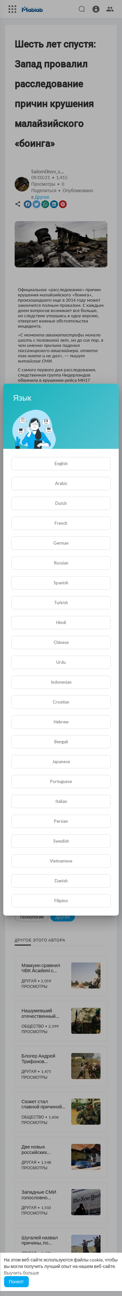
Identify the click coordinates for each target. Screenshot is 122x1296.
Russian (61, 562)
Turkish (61, 602)
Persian (61, 821)
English (61, 463)
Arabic (61, 483)
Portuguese (61, 781)
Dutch (61, 503)
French (61, 523)
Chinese (61, 642)
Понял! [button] (16, 1281)
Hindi (61, 622)
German (61, 543)
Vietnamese (61, 860)
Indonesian (61, 682)
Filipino (61, 900)
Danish (61, 880)
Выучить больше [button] (21, 1272)
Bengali (61, 741)
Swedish (61, 841)
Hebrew (61, 721)
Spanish (61, 582)
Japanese (61, 761)
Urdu (61, 662)
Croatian (61, 702)
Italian (61, 801)
